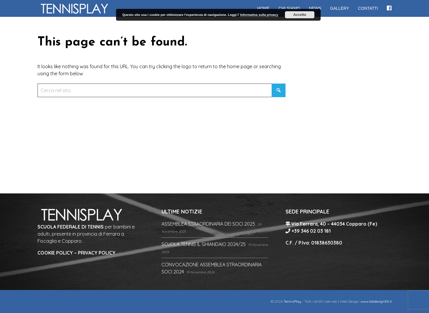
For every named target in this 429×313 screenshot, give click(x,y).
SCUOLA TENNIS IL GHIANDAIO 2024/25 (204, 244)
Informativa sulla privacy (259, 15)
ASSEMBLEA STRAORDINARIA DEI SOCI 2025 (208, 224)
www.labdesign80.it (376, 301)
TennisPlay (292, 301)
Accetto (299, 15)
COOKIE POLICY (55, 253)
